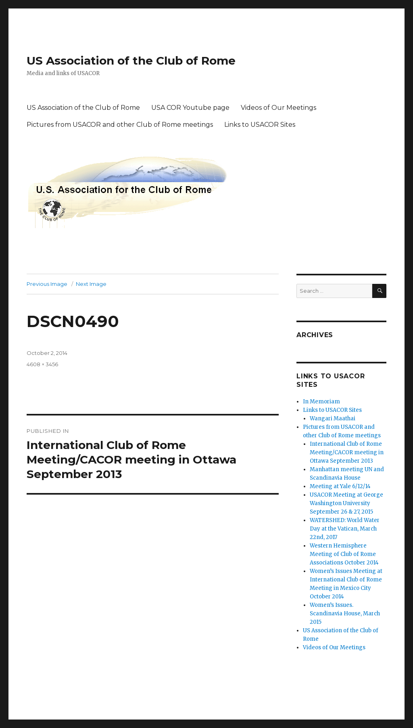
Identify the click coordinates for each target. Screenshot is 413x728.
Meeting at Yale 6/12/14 (340, 486)
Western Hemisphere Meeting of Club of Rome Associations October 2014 (344, 554)
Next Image (91, 284)
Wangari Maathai (332, 418)
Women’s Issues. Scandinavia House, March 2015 (345, 613)
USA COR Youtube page (190, 107)
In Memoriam (321, 401)
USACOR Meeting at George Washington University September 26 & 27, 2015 (346, 503)
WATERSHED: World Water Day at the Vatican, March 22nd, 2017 (345, 529)
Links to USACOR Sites (259, 124)
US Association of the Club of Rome (131, 60)
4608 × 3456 (42, 364)
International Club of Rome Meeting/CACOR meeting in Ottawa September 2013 (347, 452)
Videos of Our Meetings (278, 107)
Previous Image (47, 284)
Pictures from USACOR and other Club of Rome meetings (120, 124)
